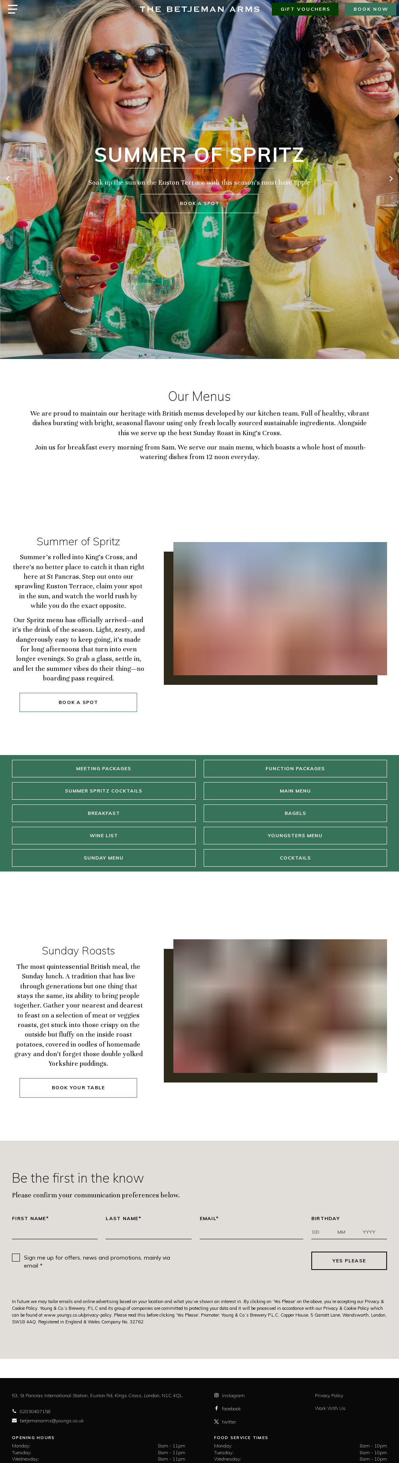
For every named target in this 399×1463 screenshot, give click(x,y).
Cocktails (295, 858)
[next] (390, 179)
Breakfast (104, 813)
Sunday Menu (104, 858)
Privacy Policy (329, 1395)
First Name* (30, 1218)
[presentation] (246, 1260)
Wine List (104, 835)
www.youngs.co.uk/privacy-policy (78, 1315)
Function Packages (295, 768)
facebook (227, 1409)
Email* (209, 1218)
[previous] (8, 179)
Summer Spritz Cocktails (103, 791)
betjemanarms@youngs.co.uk (48, 1421)
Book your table (78, 1087)
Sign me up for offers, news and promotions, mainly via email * (97, 1261)
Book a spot (199, 204)
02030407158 (31, 1411)
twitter (225, 1422)
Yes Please (349, 1261)
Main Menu (295, 791)
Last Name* (124, 1218)
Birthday (325, 1218)
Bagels (295, 813)
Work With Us (330, 1408)
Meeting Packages (103, 768)
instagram (229, 1395)
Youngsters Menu (295, 835)
